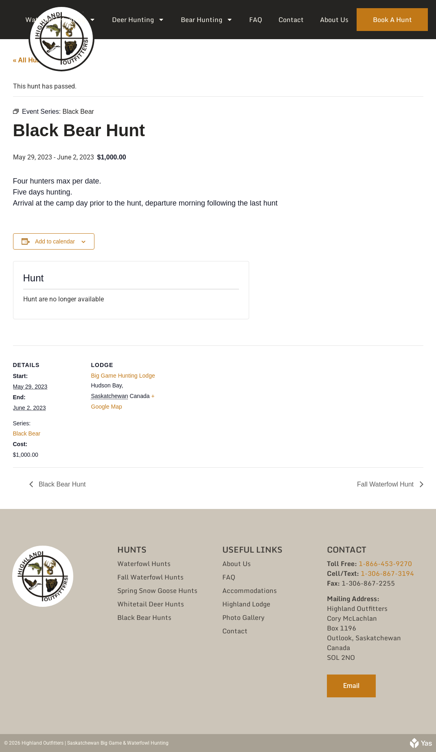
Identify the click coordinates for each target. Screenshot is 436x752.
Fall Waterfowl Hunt (386, 484)
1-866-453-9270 (385, 563)
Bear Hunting (207, 19)
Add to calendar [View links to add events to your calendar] (55, 241)
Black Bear (27, 433)
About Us (334, 19)
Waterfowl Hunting (60, 19)
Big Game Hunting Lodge (123, 375)
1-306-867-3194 (387, 573)
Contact (291, 19)
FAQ (255, 19)
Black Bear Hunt (61, 484)
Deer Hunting (138, 19)
